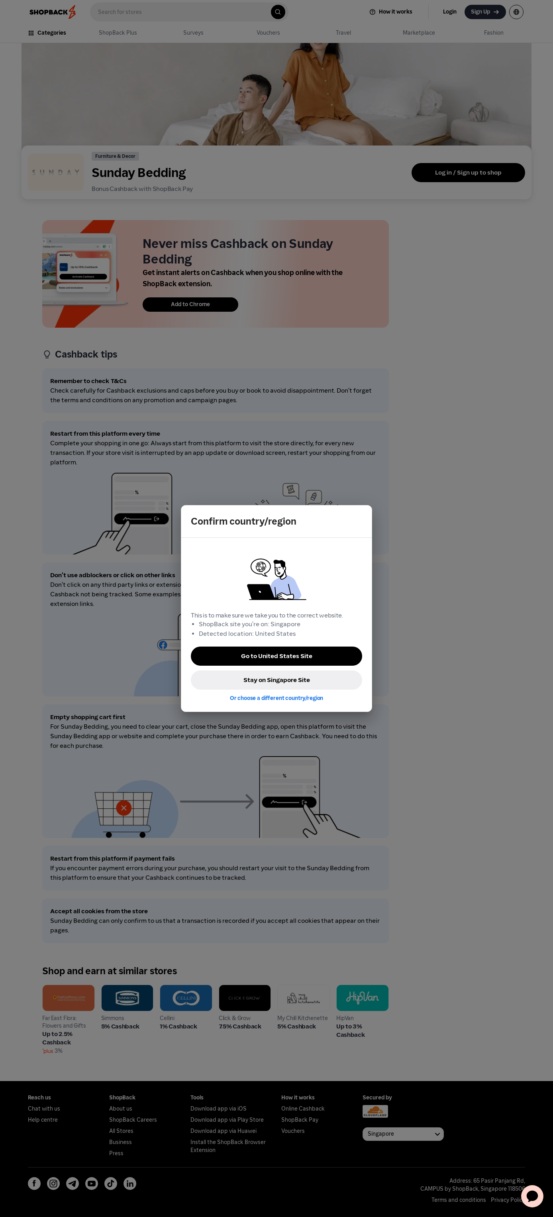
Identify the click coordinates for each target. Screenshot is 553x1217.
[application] (532, 1196)
